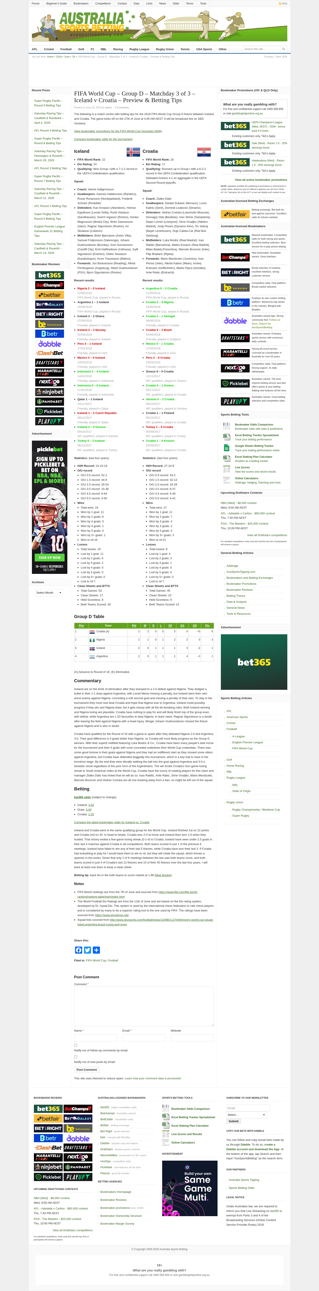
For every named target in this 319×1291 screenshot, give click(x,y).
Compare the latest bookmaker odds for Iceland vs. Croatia (112, 822)
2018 (59, 56)
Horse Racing (235, 765)
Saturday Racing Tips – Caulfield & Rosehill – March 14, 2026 (49, 248)
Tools (203, 3)
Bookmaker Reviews (240, 589)
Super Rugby (240, 815)
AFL (34, 49)
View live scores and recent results (255, 471)
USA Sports (204, 49)
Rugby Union (165, 49)
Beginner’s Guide (56, 3)
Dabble (104, 1143)
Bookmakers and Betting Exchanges (250, 577)
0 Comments (122, 107)
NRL (235, 785)
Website (176, 1030)
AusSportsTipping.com (241, 571)
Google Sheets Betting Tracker (254, 446)
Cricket (49, 49)
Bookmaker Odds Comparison (254, 424)
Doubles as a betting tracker (251, 461)
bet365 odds (82, 797)
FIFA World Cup (96, 960)
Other (223, 49)
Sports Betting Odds (242, 1188)
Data (136, 3)
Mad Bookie (163, 875)
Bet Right (106, 1131)
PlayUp (105, 1173)
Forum (36, 3)
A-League (238, 736)
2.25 (91, 814)
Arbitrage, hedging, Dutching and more (258, 482)
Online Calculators (247, 478)
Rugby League (140, 49)
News (162, 3)
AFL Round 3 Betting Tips (50, 168)
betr (102, 1137)
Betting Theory (236, 595)
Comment (81, 984)
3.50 (91, 805)
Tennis (185, 49)
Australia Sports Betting (173, 1249)
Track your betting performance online (257, 450)
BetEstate (106, 1119)
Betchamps (107, 1113)
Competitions (103, 3)
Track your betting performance (253, 439)
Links (149, 3)
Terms (189, 3)
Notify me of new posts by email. (95, 1062)
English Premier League (247, 742)
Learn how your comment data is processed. (153, 1078)
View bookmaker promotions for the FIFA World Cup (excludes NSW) (118, 131)
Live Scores (242, 467)
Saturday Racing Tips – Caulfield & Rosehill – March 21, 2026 (49, 193)
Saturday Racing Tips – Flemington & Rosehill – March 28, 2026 (49, 155)
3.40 (88, 809)
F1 (92, 49)
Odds (176, 3)
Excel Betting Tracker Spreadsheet (257, 435)
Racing (118, 49)
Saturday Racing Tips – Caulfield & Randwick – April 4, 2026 (49, 118)
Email (127, 1030)
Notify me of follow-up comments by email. (101, 1050)
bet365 (104, 1107)
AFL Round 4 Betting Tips (50, 130)
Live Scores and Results (186, 1134)
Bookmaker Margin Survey (117, 1223)
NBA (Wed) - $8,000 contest (239, 503)
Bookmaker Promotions (242, 583)
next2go (105, 1161)
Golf (81, 49)
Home (50, 56)
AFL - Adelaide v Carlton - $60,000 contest (248, 513)
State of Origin (241, 791)
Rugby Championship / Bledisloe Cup (256, 809)
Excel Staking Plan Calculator (253, 456)
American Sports (237, 717)
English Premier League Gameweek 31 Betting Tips (49, 231)
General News (236, 607)
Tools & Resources (239, 613)
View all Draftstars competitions (267, 535)
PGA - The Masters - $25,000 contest (244, 523)
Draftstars (106, 1149)
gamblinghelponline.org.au (247, 113)
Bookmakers (81, 3)
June (67, 56)
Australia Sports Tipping (244, 1180)
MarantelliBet (108, 1155)
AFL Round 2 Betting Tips (50, 206)
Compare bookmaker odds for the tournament (103, 139)
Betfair (104, 1125)
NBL (104, 49)
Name (79, 1030)
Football (66, 49)
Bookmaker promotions (115, 1207)
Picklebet (106, 1167)
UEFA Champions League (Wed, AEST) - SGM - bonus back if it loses (268, 126)
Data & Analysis (237, 601)
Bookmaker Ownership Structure (121, 1215)
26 (73, 56)
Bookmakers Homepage (115, 1192)
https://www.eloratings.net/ (112, 915)
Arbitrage (232, 565)
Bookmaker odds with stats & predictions (259, 428)
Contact (122, 3)
